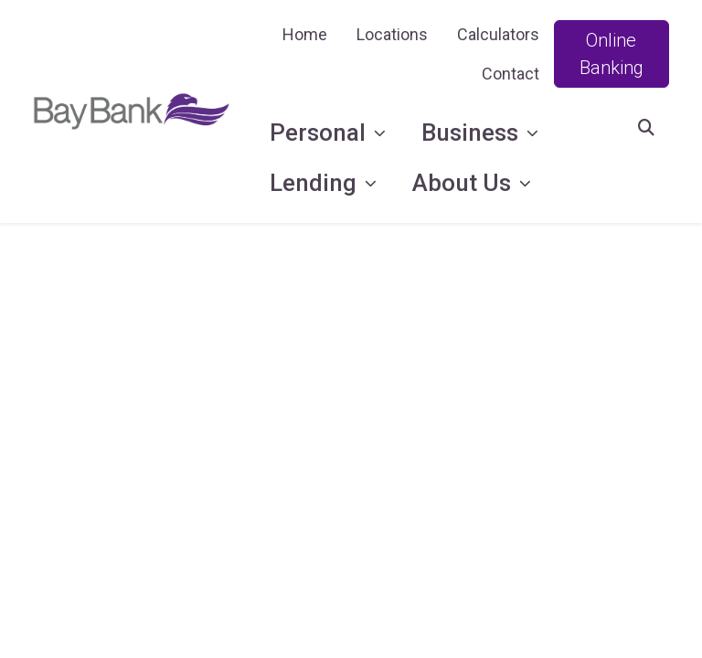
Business (472, 132)
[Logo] (131, 112)
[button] (646, 127)
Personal (320, 132)
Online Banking (612, 54)
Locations (392, 34)
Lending (316, 182)
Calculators (498, 34)
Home (304, 34)
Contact (510, 73)
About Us (464, 182)
